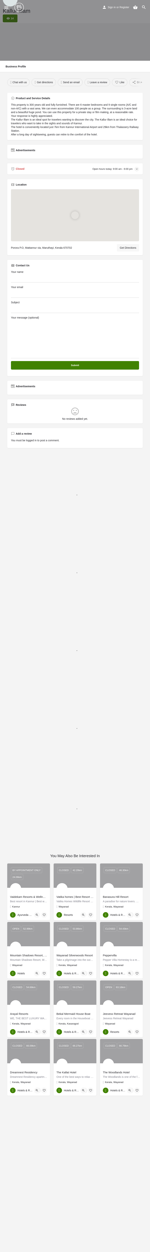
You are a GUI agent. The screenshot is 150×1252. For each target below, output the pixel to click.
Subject (75, 307)
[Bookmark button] (44, 915)
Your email (75, 292)
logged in (31, 440)
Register (124, 7)
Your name (75, 276)
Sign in (112, 7)
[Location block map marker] (75, 215)
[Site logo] (19, 7)
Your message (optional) (75, 337)
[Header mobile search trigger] (143, 7)
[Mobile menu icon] (6, 7)
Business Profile (16, 66)
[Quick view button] (37, 915)
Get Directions (128, 247)
